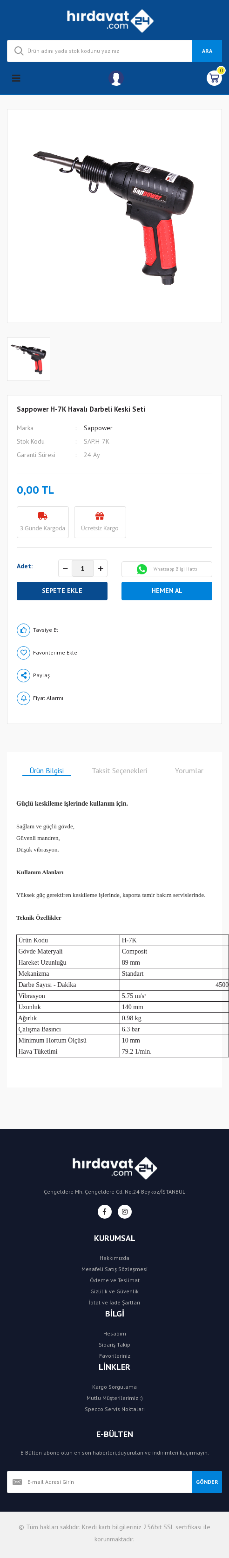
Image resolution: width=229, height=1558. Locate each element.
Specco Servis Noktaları (115, 1408)
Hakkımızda (114, 1257)
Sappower (98, 428)
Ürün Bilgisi (46, 770)
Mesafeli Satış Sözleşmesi (114, 1268)
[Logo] (115, 20)
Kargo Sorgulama (114, 1386)
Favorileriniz (114, 1355)
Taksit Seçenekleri (119, 770)
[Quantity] (83, 568)
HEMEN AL (167, 590)
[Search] (114, 51)
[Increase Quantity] (100, 569)
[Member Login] (116, 78)
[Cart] (214, 78)
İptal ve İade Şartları (114, 1302)
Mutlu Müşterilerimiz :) (115, 1397)
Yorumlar (189, 770)
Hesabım (114, 1333)
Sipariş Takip (114, 1344)
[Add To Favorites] (114, 653)
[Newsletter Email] (99, 1482)
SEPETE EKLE (62, 590)
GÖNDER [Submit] (207, 1481)
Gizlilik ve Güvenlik (114, 1291)
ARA (207, 50)
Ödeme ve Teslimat (115, 1280)
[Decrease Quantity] (65, 569)
